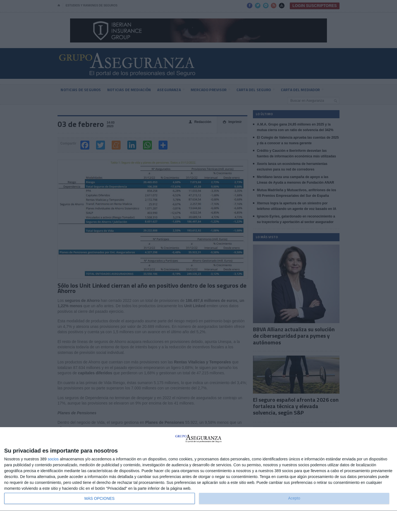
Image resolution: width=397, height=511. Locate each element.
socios (53, 459)
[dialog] (198, 469)
